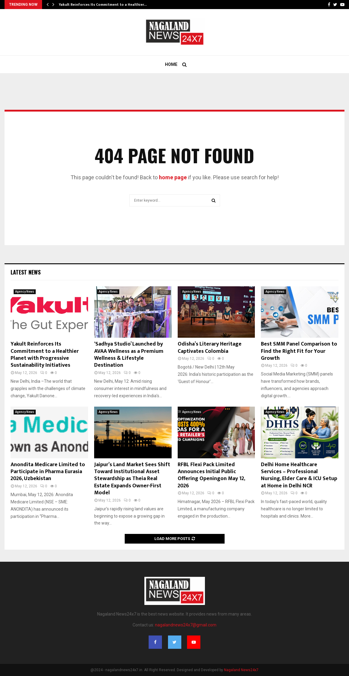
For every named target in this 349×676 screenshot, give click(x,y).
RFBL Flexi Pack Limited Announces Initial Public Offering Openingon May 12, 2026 (211, 475)
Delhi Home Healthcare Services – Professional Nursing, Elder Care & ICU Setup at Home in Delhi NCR (299, 475)
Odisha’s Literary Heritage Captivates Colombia (210, 348)
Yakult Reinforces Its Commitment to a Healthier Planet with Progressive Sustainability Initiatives (45, 355)
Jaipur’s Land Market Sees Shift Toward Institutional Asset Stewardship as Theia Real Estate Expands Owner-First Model (132, 479)
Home (171, 64)
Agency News (24, 291)
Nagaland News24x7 (241, 670)
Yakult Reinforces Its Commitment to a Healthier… (103, 5)
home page (173, 177)
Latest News (26, 272)
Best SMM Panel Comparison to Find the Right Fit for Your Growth (299, 351)
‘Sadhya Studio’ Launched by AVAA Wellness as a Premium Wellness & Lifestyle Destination (128, 355)
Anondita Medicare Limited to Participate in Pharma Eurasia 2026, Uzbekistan (48, 471)
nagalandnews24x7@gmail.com (185, 624)
